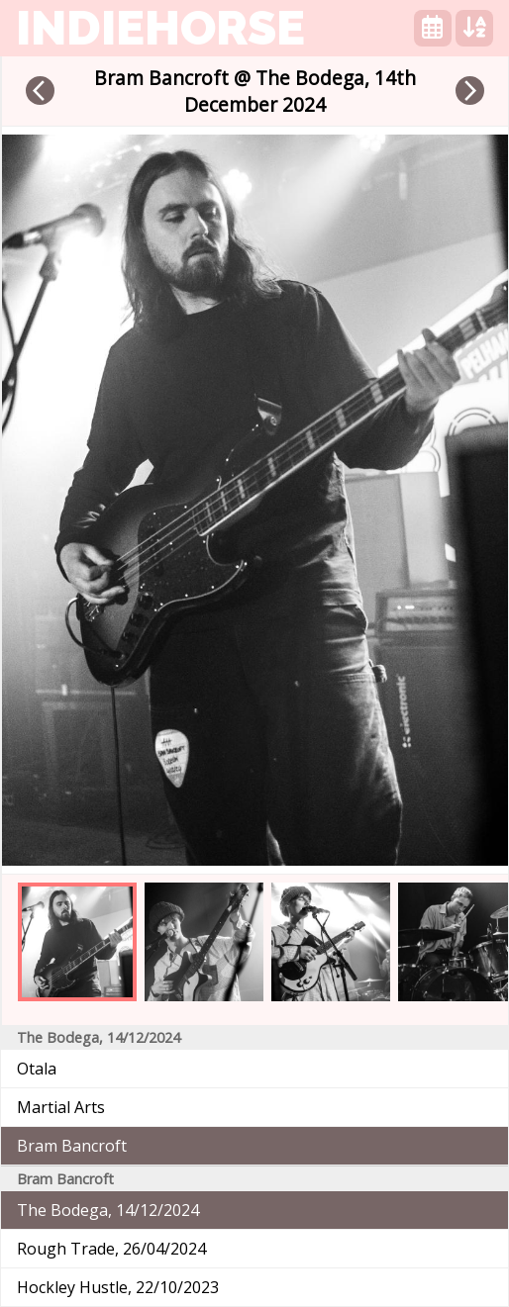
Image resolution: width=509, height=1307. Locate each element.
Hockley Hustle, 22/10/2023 (118, 1287)
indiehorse (160, 27)
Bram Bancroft (72, 1146)
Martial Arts (61, 1107)
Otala (36, 1068)
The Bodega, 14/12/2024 (108, 1210)
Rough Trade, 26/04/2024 (111, 1249)
